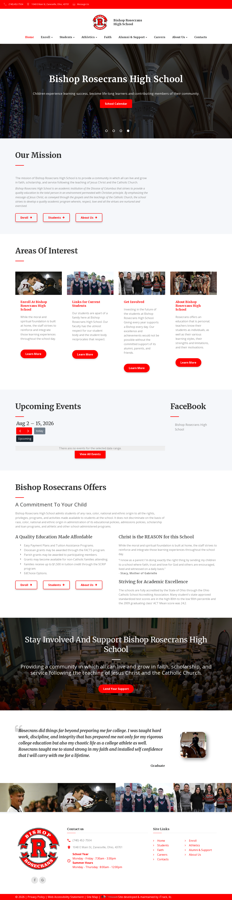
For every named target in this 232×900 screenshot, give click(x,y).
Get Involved (134, 302)
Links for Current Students (86, 304)
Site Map (92, 897)
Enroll (45, 37)
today (39, 431)
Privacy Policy (36, 897)
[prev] (20, 430)
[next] (28, 430)
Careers (159, 37)
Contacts (200, 37)
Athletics (88, 37)
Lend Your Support (116, 689)
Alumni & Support (131, 37)
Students (66, 37)
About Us (178, 37)
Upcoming (24, 439)
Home (29, 37)
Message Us (83, 4)
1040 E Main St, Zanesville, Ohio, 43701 (50, 4)
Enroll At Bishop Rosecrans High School (33, 305)
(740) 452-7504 (16, 4)
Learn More (33, 354)
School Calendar (116, 104)
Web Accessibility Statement (66, 897)
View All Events (90, 454)
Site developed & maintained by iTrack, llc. (136, 897)
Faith (108, 37)
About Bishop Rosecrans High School (188, 305)
